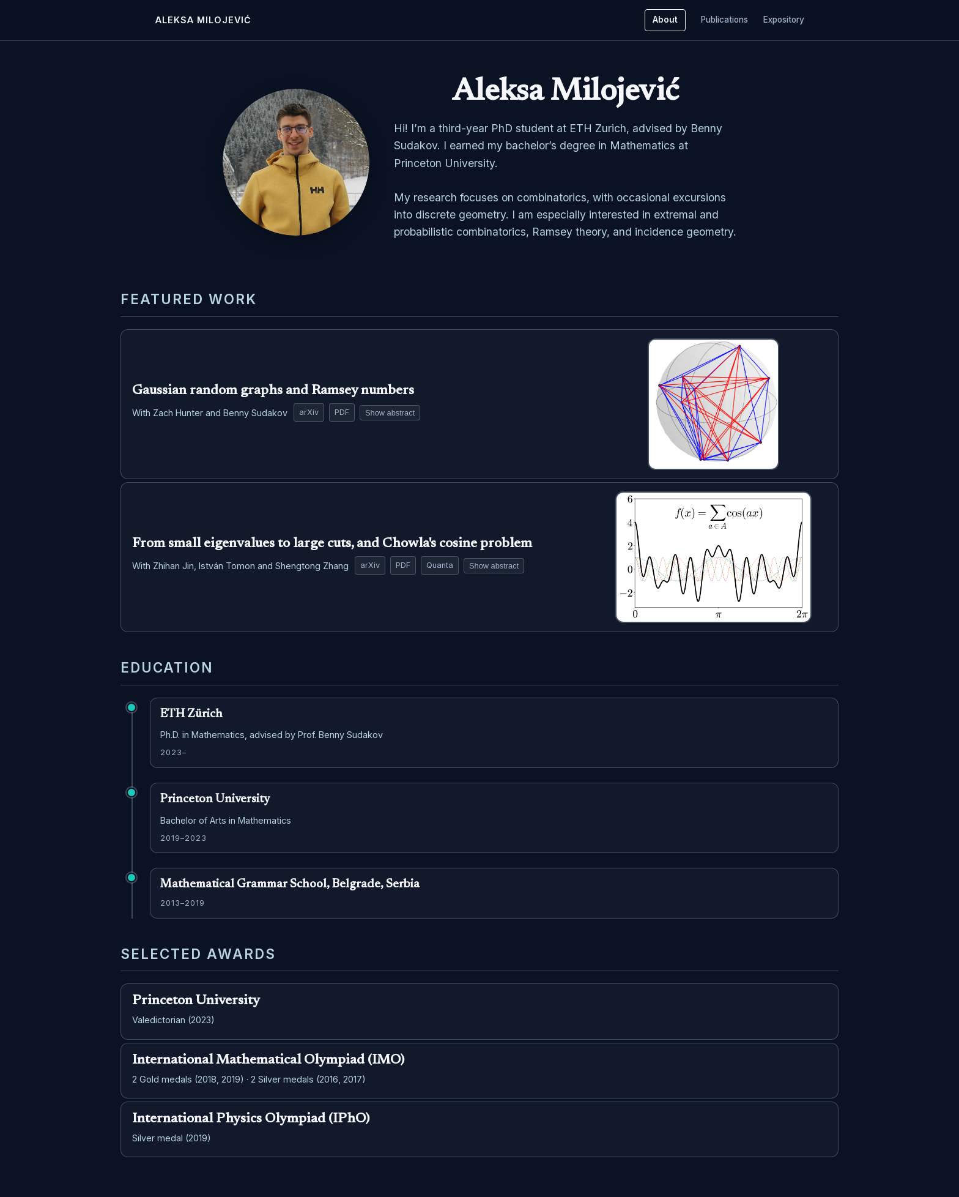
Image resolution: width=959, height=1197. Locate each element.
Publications (724, 19)
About (665, 19)
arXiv (309, 412)
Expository (783, 19)
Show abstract (390, 412)
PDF (342, 412)
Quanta (439, 565)
